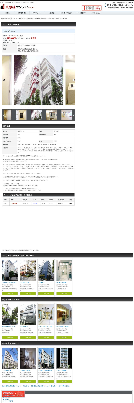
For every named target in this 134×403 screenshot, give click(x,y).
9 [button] (43, 107)
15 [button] (65, 107)
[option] (38, 80)
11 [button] (50, 107)
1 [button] (14, 107)
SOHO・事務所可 (66, 13)
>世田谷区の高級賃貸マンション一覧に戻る (43, 386)
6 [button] (32, 107)
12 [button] (54, 107)
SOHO (7, 399)
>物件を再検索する (63, 386)
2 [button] (18, 107)
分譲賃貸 (52, 13)
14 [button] (61, 107)
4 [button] (25, 107)
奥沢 (29, 45)
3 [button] (21, 107)
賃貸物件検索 (22, 13)
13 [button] (57, 107)
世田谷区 (25, 45)
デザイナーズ (37, 13)
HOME (7, 13)
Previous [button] (4, 80)
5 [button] (29, 107)
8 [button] (39, 107)
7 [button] (36, 107)
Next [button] (74, 80)
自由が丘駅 (28, 49)
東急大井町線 (22, 51)
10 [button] (47, 107)
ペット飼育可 (81, 13)
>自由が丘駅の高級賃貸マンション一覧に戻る (15, 386)
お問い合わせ (96, 13)
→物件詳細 (10, 293)
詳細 (70, 203)
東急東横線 (21, 49)
